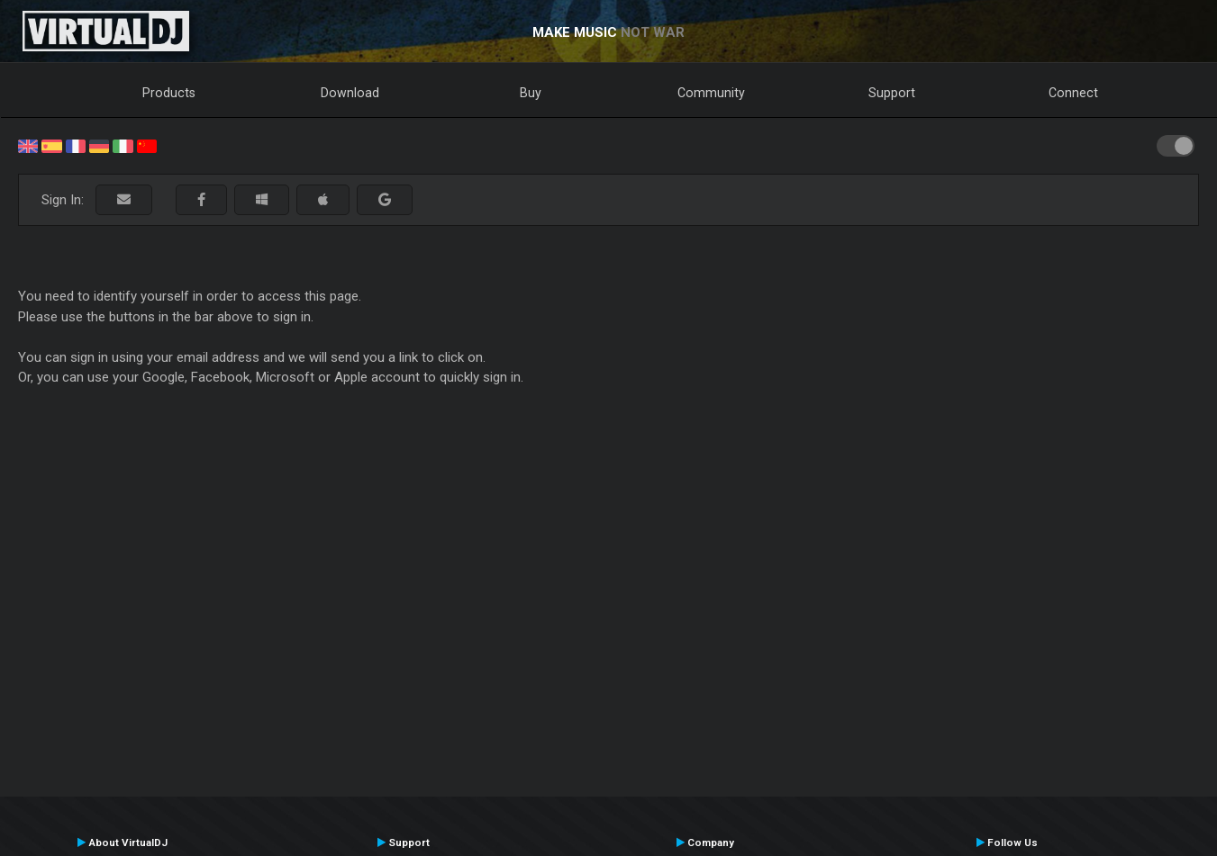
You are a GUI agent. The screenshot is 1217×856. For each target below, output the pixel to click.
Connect (1073, 93)
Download (350, 93)
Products (168, 93)
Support (891, 93)
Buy (530, 93)
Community (711, 93)
